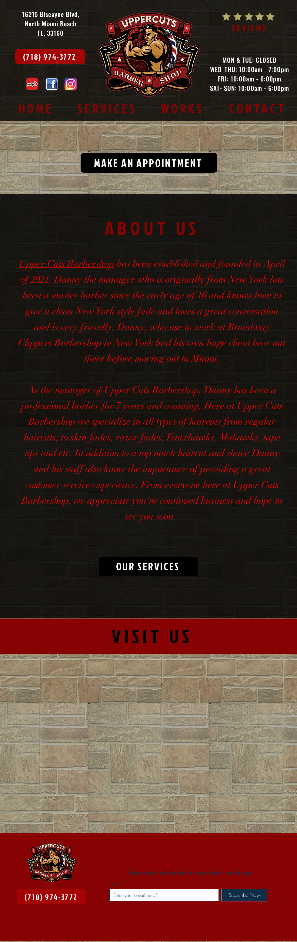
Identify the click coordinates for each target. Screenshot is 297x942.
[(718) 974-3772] (50, 56)
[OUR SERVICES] (148, 566)
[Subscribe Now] (244, 895)
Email (114, 883)
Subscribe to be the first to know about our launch (189, 873)
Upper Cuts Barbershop (66, 264)
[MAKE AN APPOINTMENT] (149, 163)
